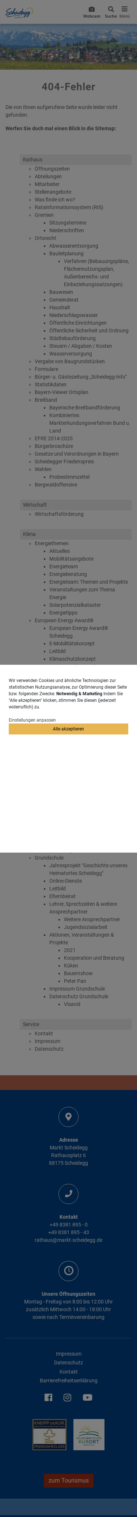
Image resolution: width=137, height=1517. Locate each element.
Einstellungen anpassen (32, 720)
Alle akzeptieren (68, 729)
